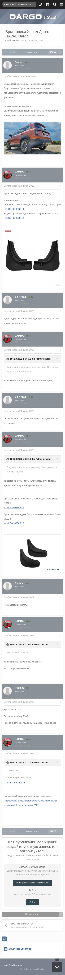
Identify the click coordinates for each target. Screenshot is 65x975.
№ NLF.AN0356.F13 (14, 523)
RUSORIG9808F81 (14, 218)
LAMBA (19, 171)
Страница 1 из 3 (32, 52)
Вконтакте (18, 965)
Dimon (23, 40)
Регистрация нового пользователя (32, 883)
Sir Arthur (20, 296)
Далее (53, 52)
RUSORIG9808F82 (14, 209)
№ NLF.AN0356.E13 (14, 507)
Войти (33, 902)
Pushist (19, 583)
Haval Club (8, 965)
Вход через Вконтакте (20, 949)
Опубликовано (20, 76)
